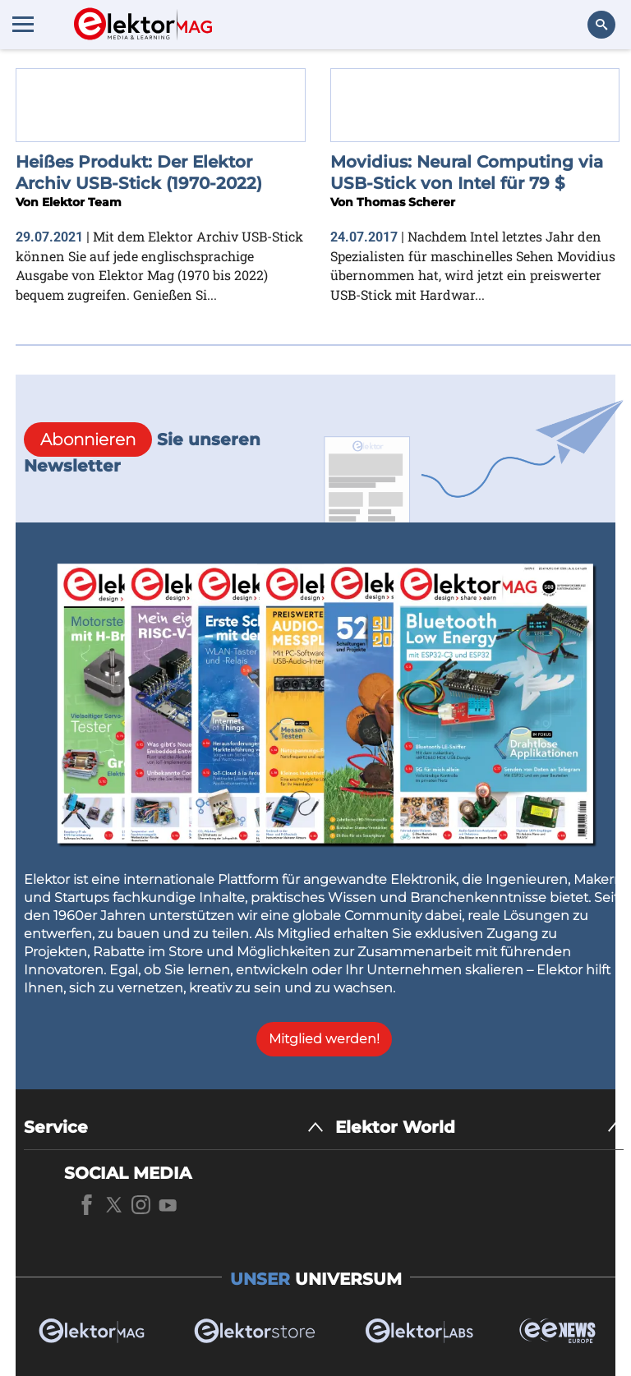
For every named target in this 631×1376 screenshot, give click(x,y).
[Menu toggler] (23, 24)
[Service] (174, 1127)
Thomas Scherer (406, 202)
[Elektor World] (479, 1127)
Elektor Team (82, 202)
